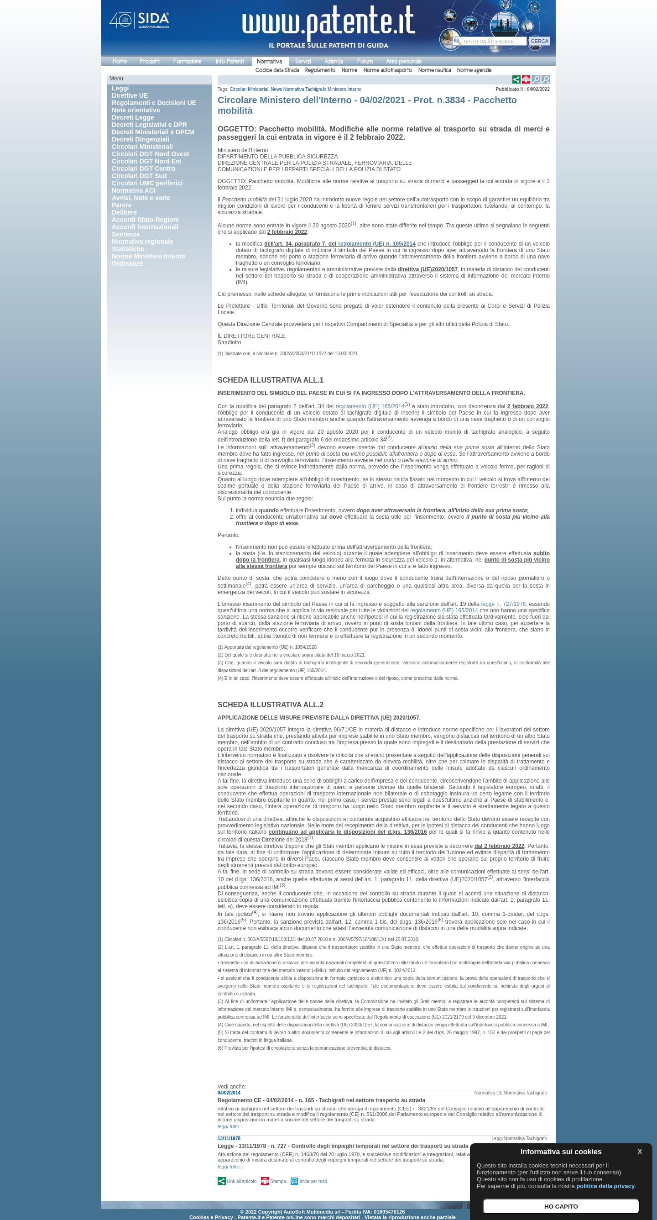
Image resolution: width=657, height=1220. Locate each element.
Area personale (404, 61)
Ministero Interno (344, 89)
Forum (365, 61)
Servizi (303, 61)
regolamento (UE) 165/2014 (370, 406)
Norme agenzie (474, 70)
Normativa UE (488, 1092)
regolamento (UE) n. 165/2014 (377, 244)
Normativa (269, 61)
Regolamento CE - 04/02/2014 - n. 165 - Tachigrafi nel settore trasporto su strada (321, 1100)
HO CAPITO (561, 1206)
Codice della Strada (277, 70)
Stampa (278, 1181)
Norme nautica (434, 70)
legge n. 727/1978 (503, 604)
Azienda (333, 61)
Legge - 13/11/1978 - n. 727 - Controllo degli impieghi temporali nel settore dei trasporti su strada (343, 1146)
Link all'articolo (241, 1181)
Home (120, 61)
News (276, 89)
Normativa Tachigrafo (304, 89)
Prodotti (150, 61)
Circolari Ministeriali (250, 89)
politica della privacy (605, 1186)
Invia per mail (313, 1181)
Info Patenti (230, 61)
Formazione (187, 61)
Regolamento (320, 70)
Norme (349, 70)
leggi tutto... (231, 1126)
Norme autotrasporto (388, 70)
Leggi (496, 1138)
